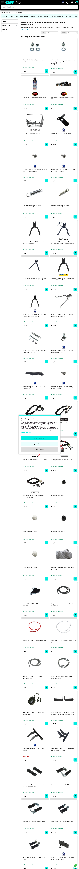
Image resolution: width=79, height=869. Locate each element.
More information (26, 432)
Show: (43, 33)
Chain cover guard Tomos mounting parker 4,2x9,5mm (62, 387)
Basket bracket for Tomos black (61, 133)
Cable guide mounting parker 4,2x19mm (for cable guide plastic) (35, 170)
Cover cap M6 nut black (58, 495)
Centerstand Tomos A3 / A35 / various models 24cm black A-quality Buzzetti (63, 243)
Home (3, 12)
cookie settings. (47, 430)
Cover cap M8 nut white (30, 568)
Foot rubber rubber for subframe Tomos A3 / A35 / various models (35, 786)
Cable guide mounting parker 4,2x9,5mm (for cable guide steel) (63, 170)
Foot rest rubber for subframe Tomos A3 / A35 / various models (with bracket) (63, 713)
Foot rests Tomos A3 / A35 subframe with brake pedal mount (62, 749)
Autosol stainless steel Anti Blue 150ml (34, 97)
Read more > (25, 29)
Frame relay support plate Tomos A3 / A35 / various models (62, 858)
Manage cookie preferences (39, 444)
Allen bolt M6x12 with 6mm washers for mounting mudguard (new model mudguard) (63, 62)
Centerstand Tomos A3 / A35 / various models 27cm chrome (63, 315)
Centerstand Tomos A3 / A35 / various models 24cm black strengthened (34, 279)
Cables (33, 16)
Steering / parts (57, 16)
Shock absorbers (43, 16)
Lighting (68, 16)
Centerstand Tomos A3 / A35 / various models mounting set (34, 351)
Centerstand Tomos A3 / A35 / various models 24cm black (34, 243)
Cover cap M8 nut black (58, 531)
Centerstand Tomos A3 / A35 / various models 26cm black (63, 279)
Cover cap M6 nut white (30, 531)
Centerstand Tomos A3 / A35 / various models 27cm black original (34, 315)
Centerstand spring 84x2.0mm (60, 206)
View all (4, 16)
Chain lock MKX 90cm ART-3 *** (61, 423)
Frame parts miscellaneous (15, 12)
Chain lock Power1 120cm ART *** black (35, 459)
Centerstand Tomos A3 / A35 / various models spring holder (63, 351)
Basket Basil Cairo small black (32, 133)
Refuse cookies (39, 450)
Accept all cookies (39, 438)
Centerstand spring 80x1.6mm (32, 206)
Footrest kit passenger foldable (60, 785)
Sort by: (64, 33)
